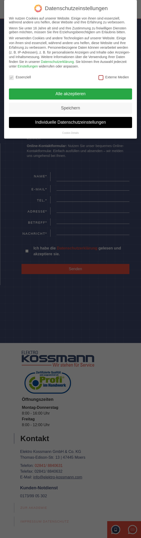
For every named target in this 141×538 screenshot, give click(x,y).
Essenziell (20, 77)
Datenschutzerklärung (57, 61)
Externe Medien (114, 77)
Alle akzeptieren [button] (71, 93)
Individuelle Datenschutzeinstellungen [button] (70, 121)
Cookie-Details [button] (70, 132)
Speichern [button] (70, 107)
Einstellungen (28, 66)
